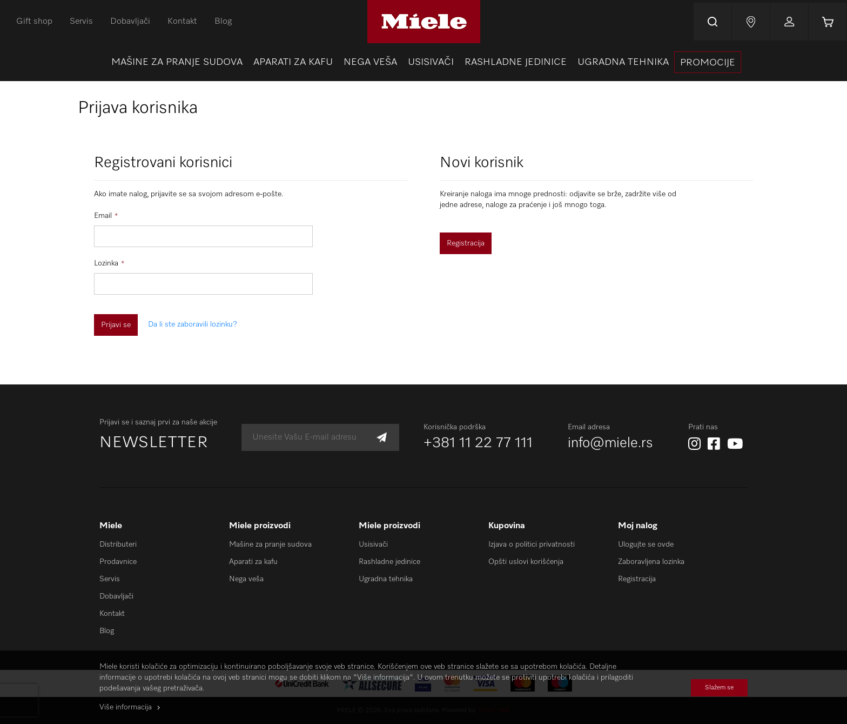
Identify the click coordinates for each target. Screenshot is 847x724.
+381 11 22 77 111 (478, 443)
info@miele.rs (610, 443)
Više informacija (125, 707)
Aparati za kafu (253, 562)
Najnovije (751, 22)
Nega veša (246, 579)
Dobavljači (130, 21)
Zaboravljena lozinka (651, 562)
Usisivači (373, 544)
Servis (81, 21)
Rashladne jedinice (389, 562)
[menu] (423, 62)
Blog (223, 21)
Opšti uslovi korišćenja (525, 562)
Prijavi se (789, 22)
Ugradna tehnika (386, 579)
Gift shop (34, 21)
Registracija (637, 579)
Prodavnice (118, 562)
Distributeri (118, 544)
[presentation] (707, 62)
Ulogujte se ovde (646, 544)
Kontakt (182, 21)
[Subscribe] (382, 438)
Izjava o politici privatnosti (531, 544)
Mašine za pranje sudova (270, 544)
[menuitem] (177, 62)
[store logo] (424, 21)
